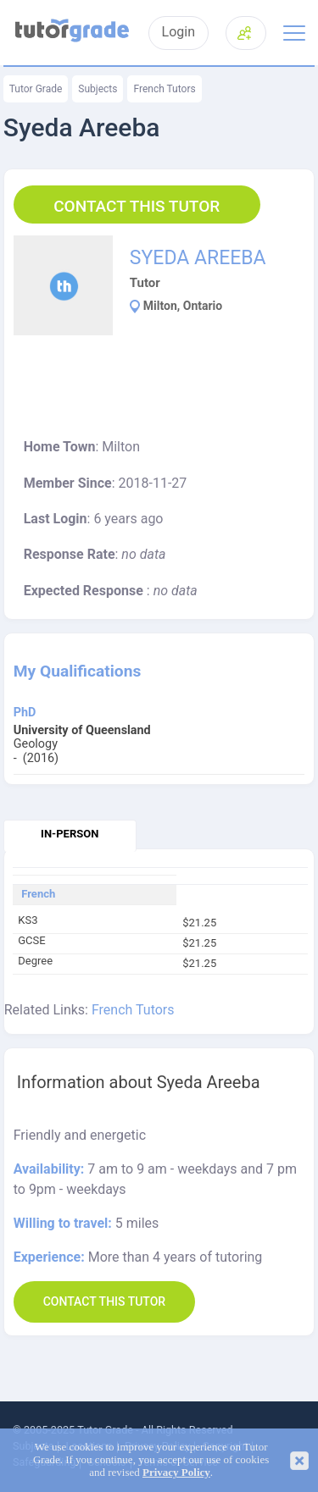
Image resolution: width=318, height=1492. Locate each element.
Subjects (97, 89)
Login (178, 32)
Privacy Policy (176, 1472)
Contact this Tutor (136, 206)
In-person (69, 833)
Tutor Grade (36, 89)
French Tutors (164, 89)
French (38, 894)
